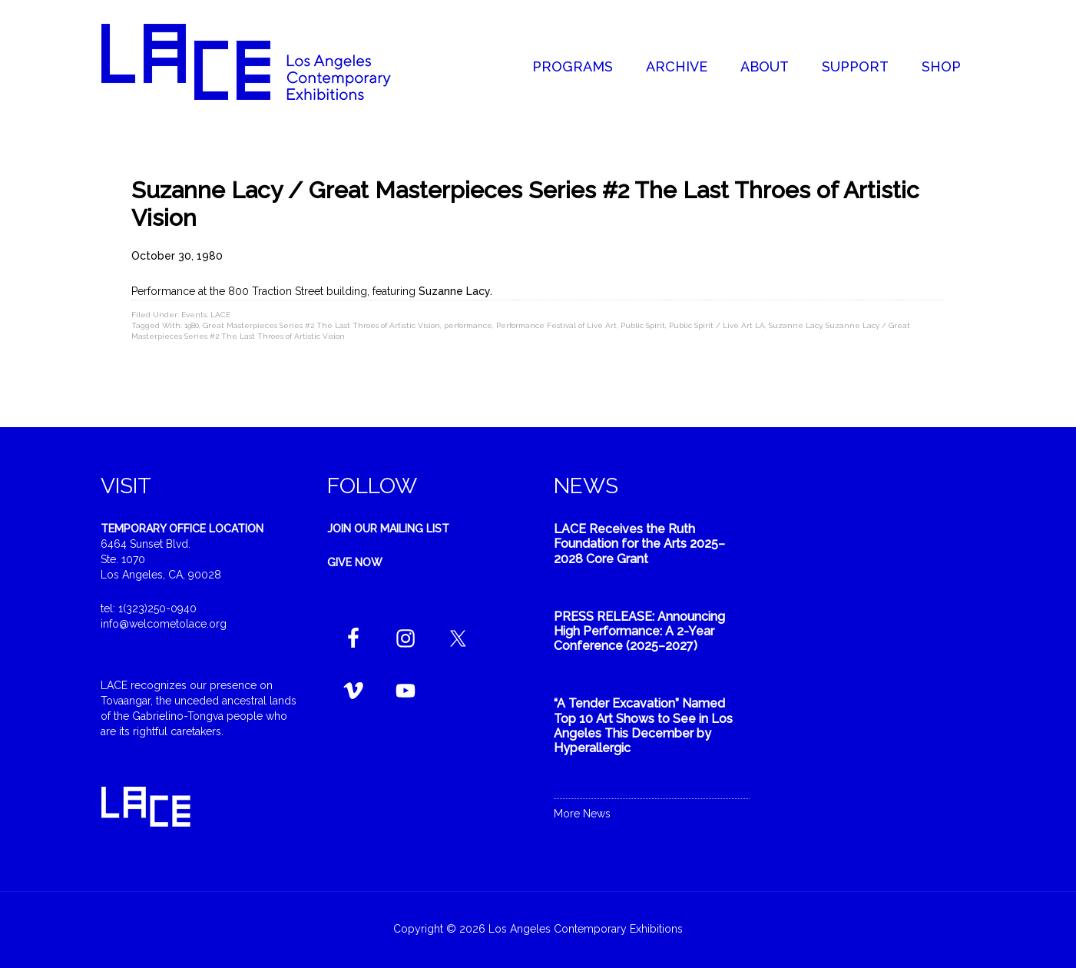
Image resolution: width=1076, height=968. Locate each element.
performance (468, 325)
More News (582, 813)
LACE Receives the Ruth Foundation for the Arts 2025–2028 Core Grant (639, 543)
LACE (220, 314)
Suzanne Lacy (795, 325)
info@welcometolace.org (164, 624)
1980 (191, 325)
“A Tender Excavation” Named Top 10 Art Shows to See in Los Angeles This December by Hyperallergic (643, 725)
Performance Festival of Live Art (556, 325)
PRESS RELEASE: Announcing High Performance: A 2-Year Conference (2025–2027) (639, 631)
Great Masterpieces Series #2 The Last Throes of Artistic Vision (321, 325)
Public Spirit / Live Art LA (717, 325)
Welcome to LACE (262, 61)
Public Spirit (643, 325)
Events (194, 314)
